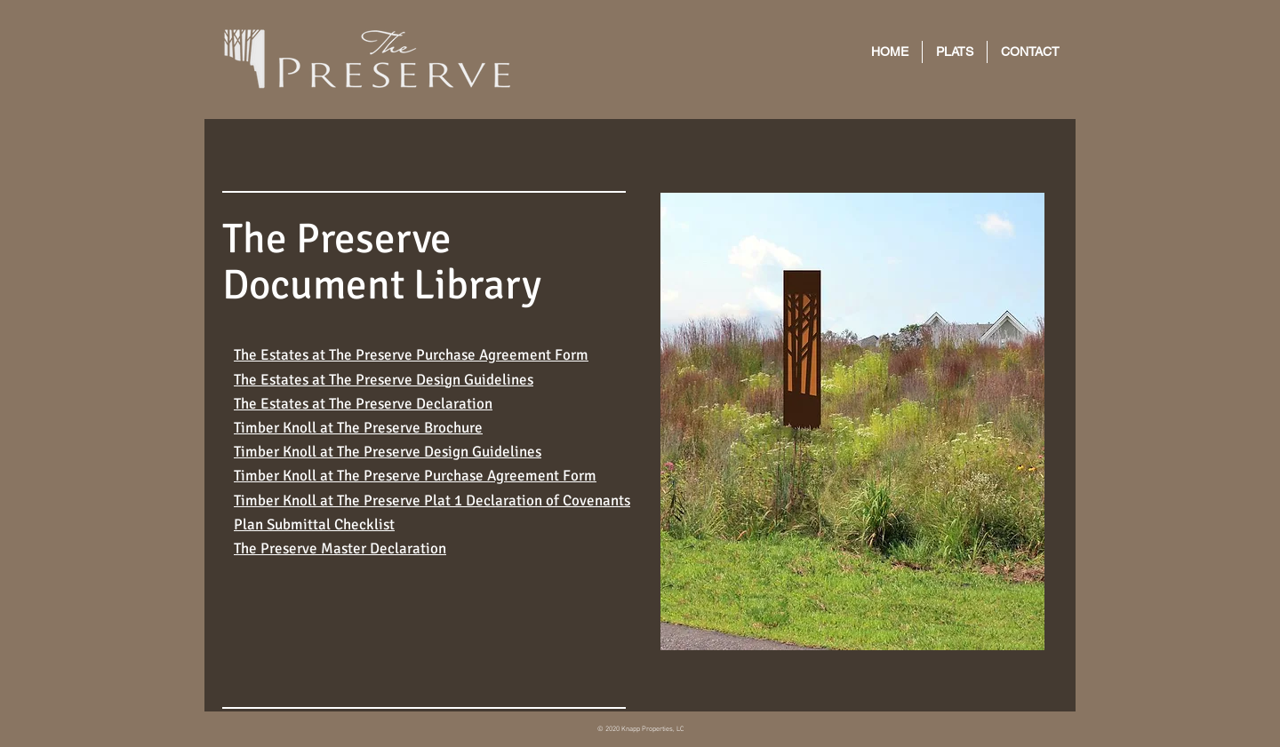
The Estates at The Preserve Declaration (363, 403)
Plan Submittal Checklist (314, 524)
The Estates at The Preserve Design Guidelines (383, 379)
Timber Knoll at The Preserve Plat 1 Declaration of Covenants (432, 500)
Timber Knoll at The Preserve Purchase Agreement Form (415, 475)
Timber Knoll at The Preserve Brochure (358, 427)
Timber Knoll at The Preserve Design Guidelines (387, 451)
